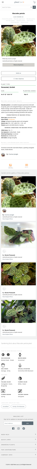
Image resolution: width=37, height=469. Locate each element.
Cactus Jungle (9, 215)
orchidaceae (11, 119)
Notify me (18, 73)
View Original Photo (7, 219)
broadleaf (6, 406)
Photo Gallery (10, 168)
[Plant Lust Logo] (19, 2)
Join (28, 423)
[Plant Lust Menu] (3, 2)
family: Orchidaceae (18, 406)
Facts (26, 167)
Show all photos (18, 65)
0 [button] (34, 1)
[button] (31, 7)
